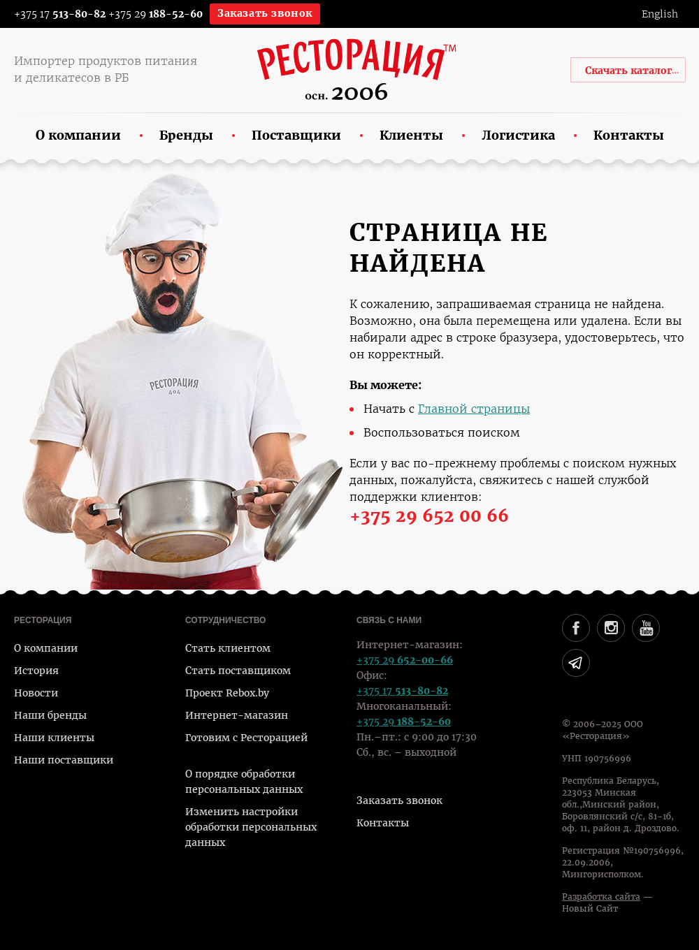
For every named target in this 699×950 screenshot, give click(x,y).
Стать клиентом (228, 648)
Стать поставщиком (238, 670)
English (660, 14)
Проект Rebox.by (227, 693)
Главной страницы (474, 409)
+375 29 (155, 14)
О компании (46, 648)
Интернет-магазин (236, 715)
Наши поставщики (63, 760)
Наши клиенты (54, 737)
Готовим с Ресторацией (246, 737)
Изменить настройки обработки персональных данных (251, 827)
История (36, 670)
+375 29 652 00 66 (429, 516)
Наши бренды (50, 715)
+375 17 (50, 14)
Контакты (382, 823)
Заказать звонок (264, 13)
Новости (36, 693)
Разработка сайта (601, 896)
